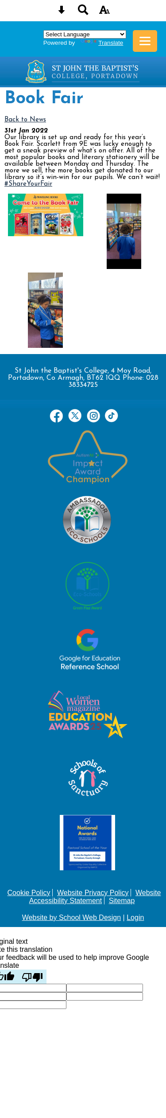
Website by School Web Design (71, 917)
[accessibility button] (104, 12)
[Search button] (83, 12)
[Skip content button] (61, 12)
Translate (102, 42)
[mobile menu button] (145, 41)
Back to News (25, 120)
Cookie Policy (29, 892)
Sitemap (122, 900)
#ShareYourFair (28, 184)
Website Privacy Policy (93, 892)
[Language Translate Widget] (84, 34)
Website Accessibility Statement (95, 896)
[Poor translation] (32, 977)
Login (135, 917)
